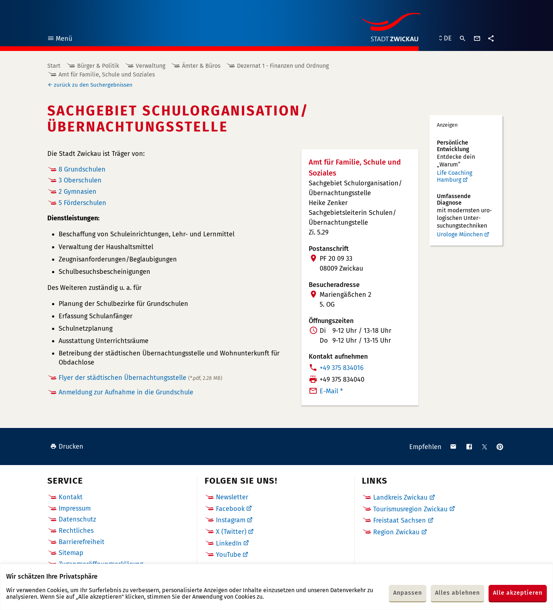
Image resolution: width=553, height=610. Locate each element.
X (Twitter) (231, 532)
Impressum (75, 508)
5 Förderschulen (82, 203)
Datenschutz (77, 519)
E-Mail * (331, 391)
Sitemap (71, 553)
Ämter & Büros (201, 65)
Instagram (230, 520)
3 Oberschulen (80, 180)
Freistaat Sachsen (399, 520)
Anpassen (407, 592)
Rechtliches (76, 531)
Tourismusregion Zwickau (410, 509)
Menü (59, 39)
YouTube (228, 555)
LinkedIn (229, 543)
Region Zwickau (396, 532)
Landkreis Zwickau (400, 497)
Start (53, 65)
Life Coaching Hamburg (454, 176)
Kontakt (71, 497)
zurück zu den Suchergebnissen (93, 85)
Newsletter (232, 497)
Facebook (230, 509)
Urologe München (460, 234)
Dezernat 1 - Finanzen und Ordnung (283, 65)
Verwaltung (150, 65)
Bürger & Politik (98, 65)
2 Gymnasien (77, 192)
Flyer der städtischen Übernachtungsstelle (140, 378)
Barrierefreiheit (81, 542)
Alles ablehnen (457, 592)
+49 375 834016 (342, 368)
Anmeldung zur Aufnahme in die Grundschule (126, 392)
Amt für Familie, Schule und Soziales (107, 74)
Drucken (66, 446)
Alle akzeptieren (517, 592)
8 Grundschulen (82, 169)
